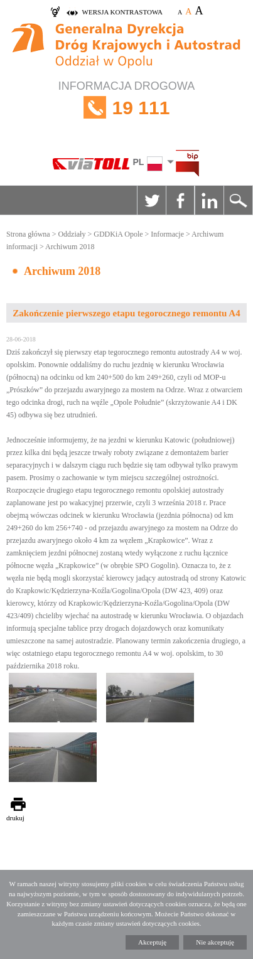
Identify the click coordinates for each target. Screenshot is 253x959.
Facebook (180, 200)
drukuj (15, 818)
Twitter (151, 200)
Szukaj (237, 200)
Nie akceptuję (215, 942)
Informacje (167, 234)
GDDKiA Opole (118, 234)
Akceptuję (152, 942)
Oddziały (71, 234)
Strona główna (28, 234)
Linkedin (209, 200)
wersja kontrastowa (122, 12)
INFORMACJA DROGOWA (126, 108)
